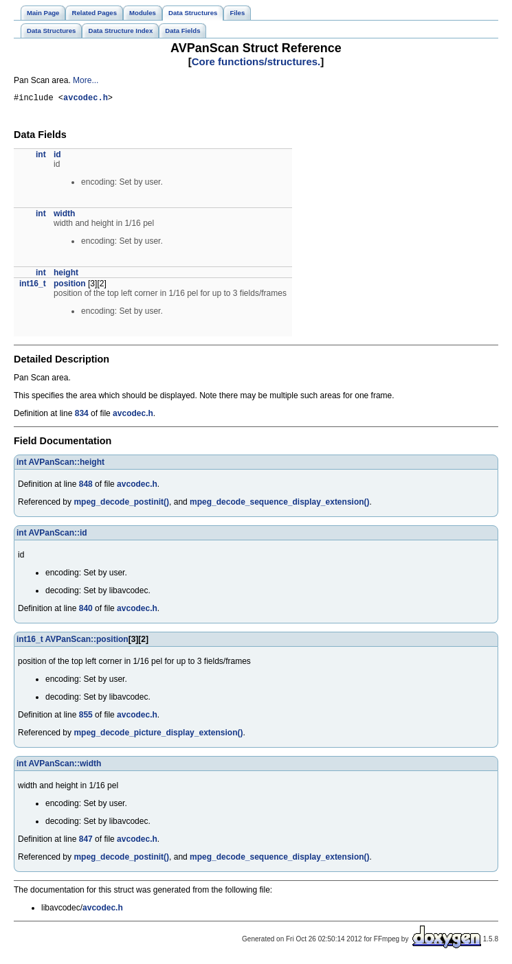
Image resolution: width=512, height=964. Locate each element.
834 (82, 415)
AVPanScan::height (66, 464)
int (41, 156)
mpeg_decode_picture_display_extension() (158, 734)
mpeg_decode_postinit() (121, 504)
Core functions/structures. (256, 61)
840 (86, 610)
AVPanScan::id (58, 535)
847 (86, 841)
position (70, 285)
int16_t (32, 285)
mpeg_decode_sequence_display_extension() (279, 504)
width (64, 215)
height (66, 274)
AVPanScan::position (87, 641)
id (57, 156)
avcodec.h (85, 99)
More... (85, 80)
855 (86, 717)
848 (86, 486)
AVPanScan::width (65, 765)
